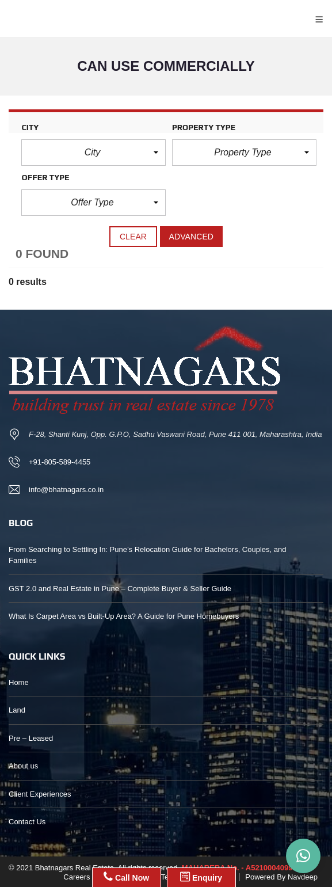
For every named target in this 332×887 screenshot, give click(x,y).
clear (133, 236)
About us (23, 766)
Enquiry (201, 876)
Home (19, 682)
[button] (93, 152)
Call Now (126, 876)
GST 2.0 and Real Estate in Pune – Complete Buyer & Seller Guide (120, 588)
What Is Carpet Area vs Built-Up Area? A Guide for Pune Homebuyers (124, 616)
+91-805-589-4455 (59, 462)
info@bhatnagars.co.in (66, 489)
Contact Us (27, 821)
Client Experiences (40, 794)
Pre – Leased (31, 738)
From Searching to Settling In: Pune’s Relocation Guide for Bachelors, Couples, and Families (147, 555)
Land (17, 710)
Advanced (191, 236)
